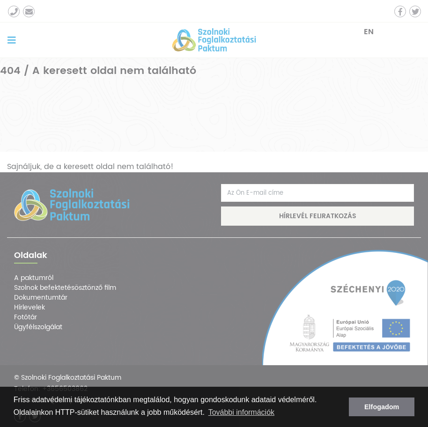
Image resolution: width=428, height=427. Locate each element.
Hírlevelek (29, 307)
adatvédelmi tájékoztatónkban (81, 400)
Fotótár (25, 317)
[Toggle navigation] (11, 40)
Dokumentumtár (40, 297)
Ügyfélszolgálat (38, 327)
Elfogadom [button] (381, 407)
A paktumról (33, 277)
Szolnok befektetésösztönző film (65, 287)
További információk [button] (241, 412)
